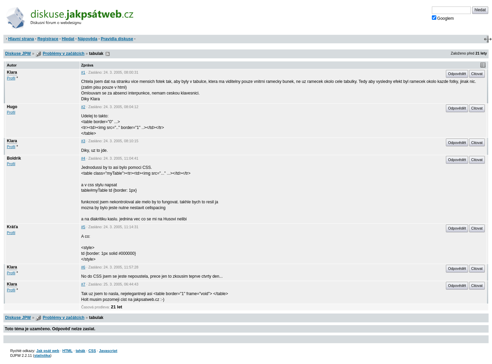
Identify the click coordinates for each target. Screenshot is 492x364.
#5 (83, 227)
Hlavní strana (21, 39)
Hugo (12, 106)
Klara (12, 72)
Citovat (477, 74)
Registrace (47, 39)
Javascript (108, 351)
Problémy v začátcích (63, 53)
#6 (83, 267)
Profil (11, 78)
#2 (83, 107)
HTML (67, 351)
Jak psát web (47, 351)
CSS (92, 351)
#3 (83, 141)
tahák (80, 351)
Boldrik (14, 158)
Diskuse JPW (18, 53)
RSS (108, 54)
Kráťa (12, 226)
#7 (83, 284)
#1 (83, 72)
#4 (83, 158)
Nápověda (87, 39)
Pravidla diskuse (117, 39)
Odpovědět (457, 74)
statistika (42, 355)
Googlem (443, 18)
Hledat (68, 39)
